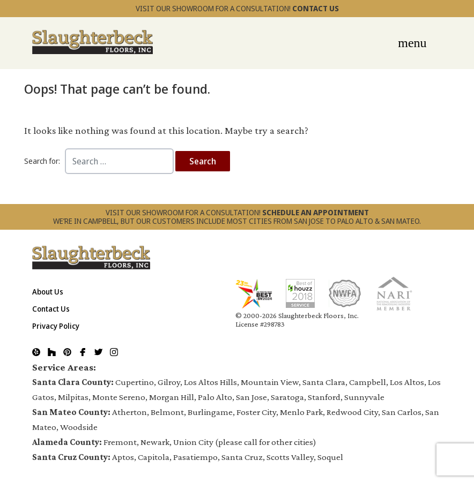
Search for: (42, 161)
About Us (47, 291)
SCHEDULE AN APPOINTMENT (315, 212)
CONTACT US (315, 8)
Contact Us (51, 309)
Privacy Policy (55, 326)
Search (202, 161)
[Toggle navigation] (412, 40)
